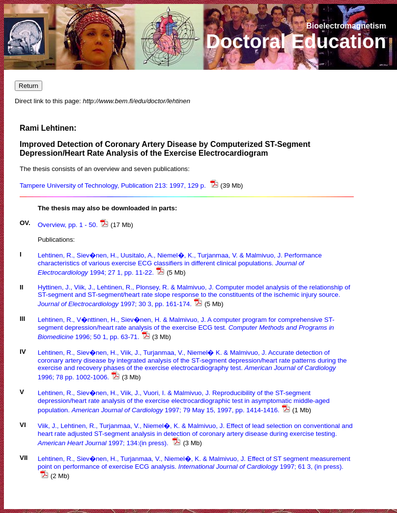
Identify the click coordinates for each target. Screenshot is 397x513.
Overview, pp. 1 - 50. (73, 224)
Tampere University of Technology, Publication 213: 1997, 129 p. (119, 185)
